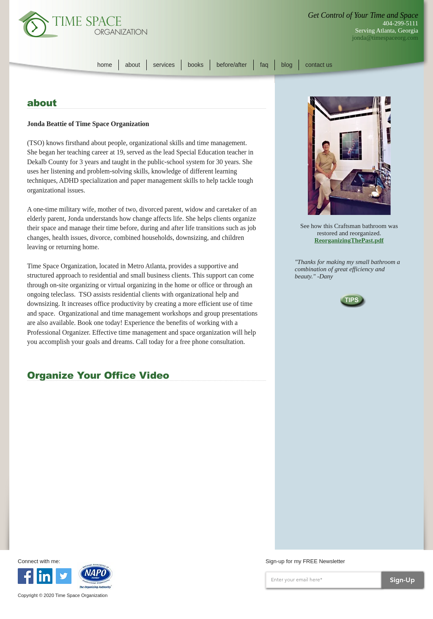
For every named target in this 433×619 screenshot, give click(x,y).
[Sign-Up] (402, 580)
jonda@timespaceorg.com (385, 37)
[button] (132, 65)
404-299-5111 (400, 23)
